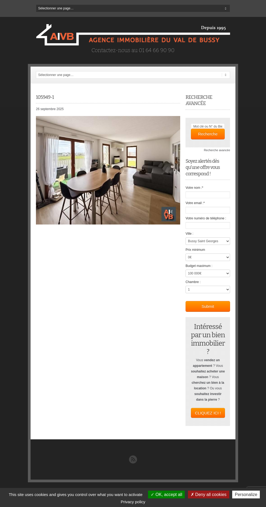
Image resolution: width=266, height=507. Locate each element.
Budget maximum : (199, 266)
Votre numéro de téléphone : (206, 218)
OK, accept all (166, 494)
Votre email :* (195, 203)
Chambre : (193, 282)
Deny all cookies (209, 494)
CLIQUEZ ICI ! (208, 413)
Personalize (246, 494)
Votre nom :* (194, 188)
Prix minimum (195, 250)
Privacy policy (133, 501)
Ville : (189, 234)
